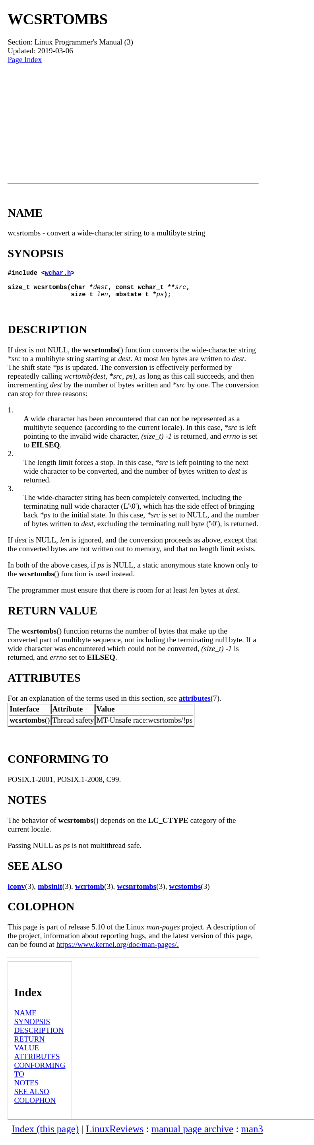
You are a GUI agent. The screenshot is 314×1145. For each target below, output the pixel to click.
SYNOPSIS (32, 1028)
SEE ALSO (31, 1098)
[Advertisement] (133, 123)
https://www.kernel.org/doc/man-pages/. (117, 951)
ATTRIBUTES (37, 1063)
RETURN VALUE (29, 1049)
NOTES (26, 1089)
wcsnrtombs (136, 892)
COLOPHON (35, 1106)
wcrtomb (90, 892)
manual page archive (192, 1135)
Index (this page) (45, 1135)
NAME (25, 1019)
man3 (252, 1135)
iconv (16, 892)
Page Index (25, 59)
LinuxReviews (115, 1135)
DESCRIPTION (39, 1036)
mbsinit (50, 892)
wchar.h (58, 274)
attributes (195, 704)
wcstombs (185, 892)
